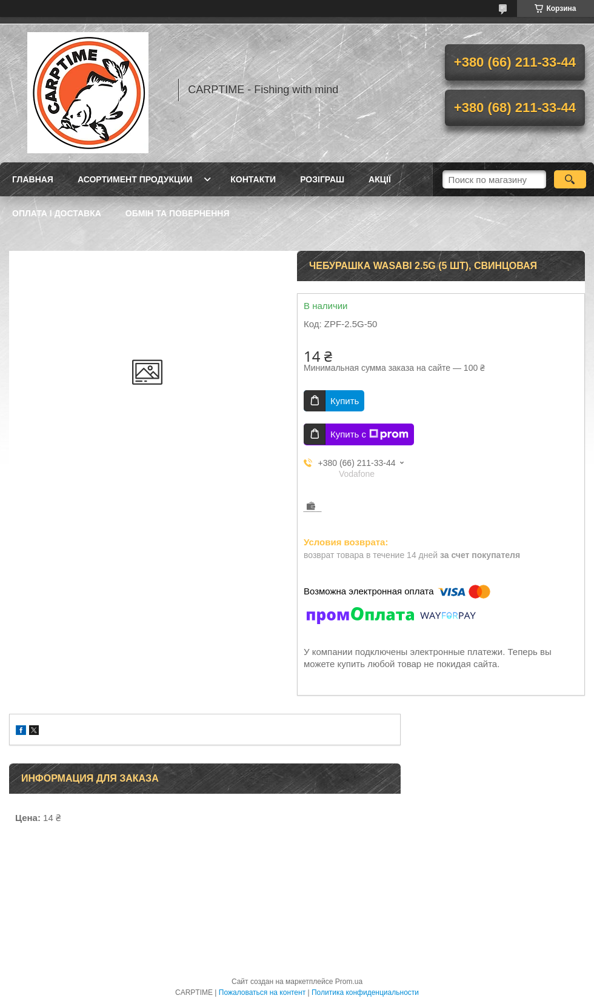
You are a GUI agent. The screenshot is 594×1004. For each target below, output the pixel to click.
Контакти (253, 179)
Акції (380, 179)
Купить (344, 401)
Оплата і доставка (56, 213)
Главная (32, 179)
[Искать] (570, 179)
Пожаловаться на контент (262, 992)
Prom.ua (348, 981)
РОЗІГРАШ (322, 179)
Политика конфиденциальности (365, 992)
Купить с (369, 434)
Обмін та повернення (177, 213)
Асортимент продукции (135, 179)
